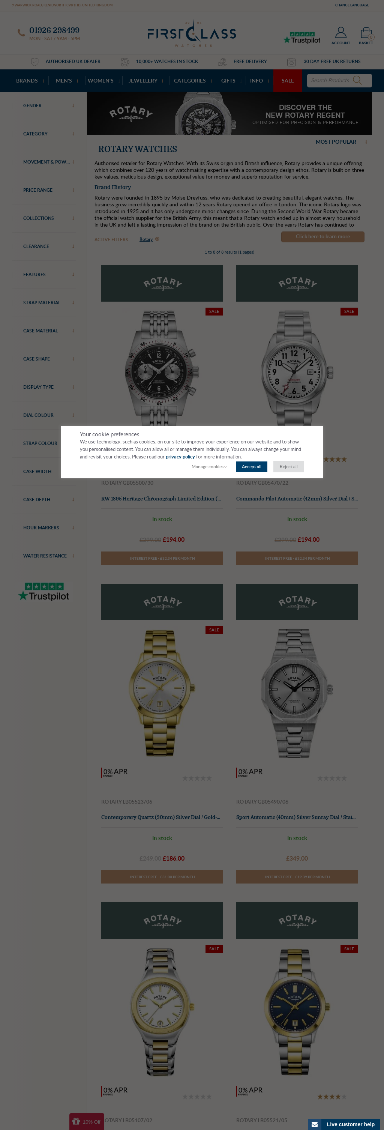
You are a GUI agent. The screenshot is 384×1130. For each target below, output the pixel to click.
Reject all (289, 466)
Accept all (251, 466)
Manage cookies (208, 466)
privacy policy (180, 457)
